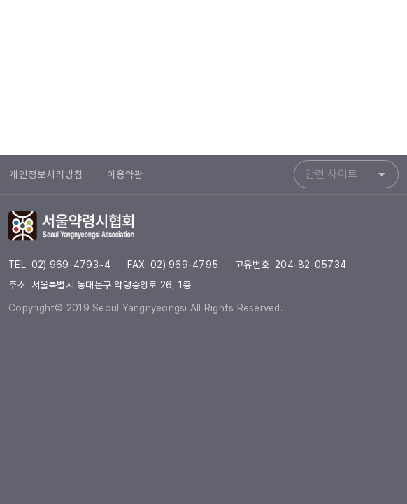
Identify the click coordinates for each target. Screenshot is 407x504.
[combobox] (346, 174)
